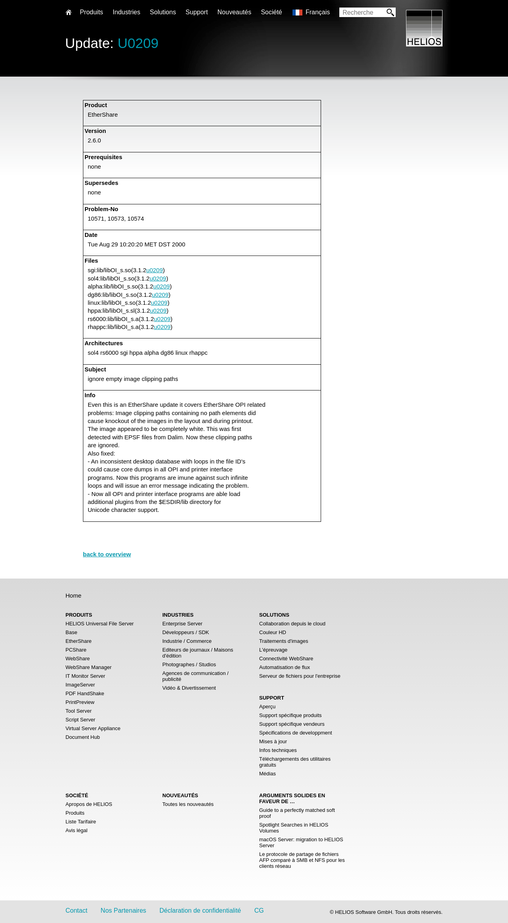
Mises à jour (273, 741)
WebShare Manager (88, 667)
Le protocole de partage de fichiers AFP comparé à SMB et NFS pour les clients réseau (302, 860)
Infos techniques (278, 750)
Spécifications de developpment (295, 733)
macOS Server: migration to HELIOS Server (301, 842)
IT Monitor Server (85, 676)
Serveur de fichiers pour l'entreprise (300, 676)
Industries (126, 12)
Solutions (163, 12)
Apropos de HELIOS (88, 804)
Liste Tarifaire (80, 822)
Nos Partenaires (123, 910)
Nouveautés (234, 12)
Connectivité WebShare (286, 658)
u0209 (154, 270)
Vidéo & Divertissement (189, 688)
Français (318, 12)
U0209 (137, 43)
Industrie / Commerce (187, 641)
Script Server (80, 720)
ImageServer (80, 685)
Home (73, 595)
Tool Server (78, 711)
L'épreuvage (273, 650)
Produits (75, 813)
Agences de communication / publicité (195, 676)
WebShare (77, 658)
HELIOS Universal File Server (99, 624)
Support (197, 12)
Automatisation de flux (284, 667)
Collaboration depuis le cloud (292, 624)
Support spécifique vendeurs (292, 724)
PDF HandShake (84, 693)
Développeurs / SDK (185, 632)
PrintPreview (79, 702)
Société (271, 12)
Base (71, 632)
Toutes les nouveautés (188, 804)
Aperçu (267, 707)
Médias (267, 774)
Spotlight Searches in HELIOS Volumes (293, 828)
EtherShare (78, 641)
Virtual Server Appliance (93, 728)
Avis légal (76, 830)
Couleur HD (272, 632)
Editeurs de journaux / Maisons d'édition (197, 653)
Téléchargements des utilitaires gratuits (295, 762)
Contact (76, 910)
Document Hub (82, 737)
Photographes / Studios (189, 664)
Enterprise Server (182, 624)
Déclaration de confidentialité (200, 910)
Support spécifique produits (290, 715)
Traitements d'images (283, 641)
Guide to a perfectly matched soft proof (297, 813)
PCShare (76, 650)
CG (259, 910)
